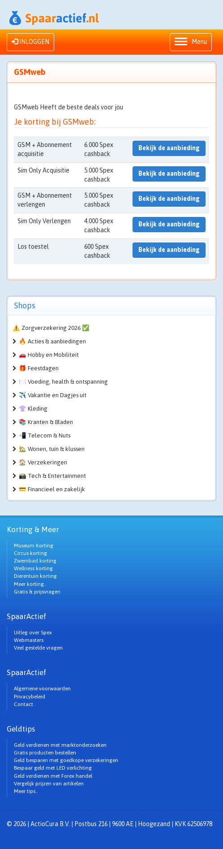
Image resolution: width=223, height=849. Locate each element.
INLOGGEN (30, 41)
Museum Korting (33, 545)
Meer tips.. (26, 791)
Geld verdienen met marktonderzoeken (60, 745)
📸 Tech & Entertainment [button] (52, 475)
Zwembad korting (35, 561)
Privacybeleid (29, 696)
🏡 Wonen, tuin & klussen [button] (52, 449)
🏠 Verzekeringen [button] (43, 462)
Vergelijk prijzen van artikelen (49, 783)
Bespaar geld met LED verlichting (53, 768)
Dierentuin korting (35, 576)
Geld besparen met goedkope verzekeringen (66, 760)
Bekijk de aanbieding (169, 148)
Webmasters (28, 640)
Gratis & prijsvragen (37, 592)
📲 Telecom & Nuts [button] (44, 435)
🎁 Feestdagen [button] (39, 368)
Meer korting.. (30, 584)
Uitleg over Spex (33, 632)
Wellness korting (33, 568)
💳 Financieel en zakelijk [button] (52, 489)
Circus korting (30, 553)
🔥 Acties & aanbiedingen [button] (52, 341)
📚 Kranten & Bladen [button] (46, 422)
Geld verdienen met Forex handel (53, 776)
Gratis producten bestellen (45, 752)
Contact (23, 704)
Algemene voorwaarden (42, 688)
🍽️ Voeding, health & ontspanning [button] (63, 381)
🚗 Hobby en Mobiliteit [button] (49, 354)
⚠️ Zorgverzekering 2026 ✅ (51, 328)
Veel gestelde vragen (38, 648)
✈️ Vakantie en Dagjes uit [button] (52, 395)
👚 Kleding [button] (33, 408)
